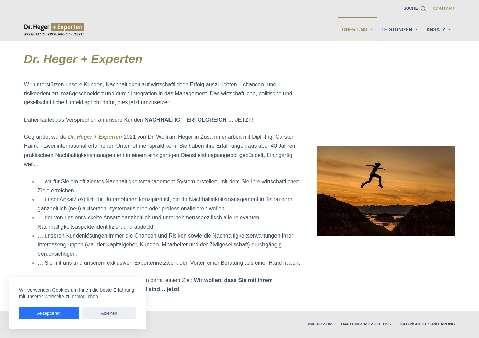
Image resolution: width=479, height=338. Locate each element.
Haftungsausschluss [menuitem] (350, 324)
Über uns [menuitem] (358, 29)
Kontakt (444, 8)
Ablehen (75, 313)
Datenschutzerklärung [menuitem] (422, 324)
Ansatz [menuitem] (439, 29)
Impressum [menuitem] (297, 324)
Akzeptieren (37, 313)
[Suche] (415, 8)
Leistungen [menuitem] (400, 29)
